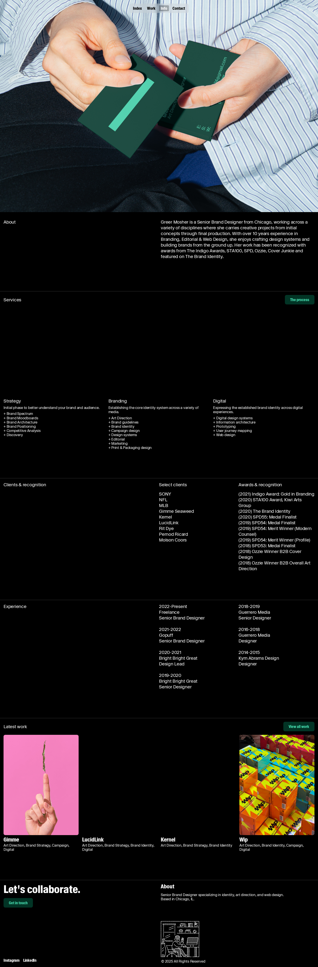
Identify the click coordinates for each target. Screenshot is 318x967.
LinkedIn (29, 960)
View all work (299, 726)
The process (299, 299)
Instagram (12, 960)
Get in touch (18, 903)
